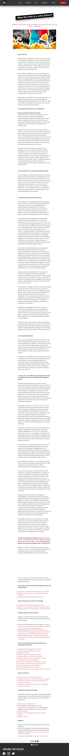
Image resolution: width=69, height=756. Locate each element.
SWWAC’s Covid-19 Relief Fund (26, 704)
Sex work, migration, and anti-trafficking (29, 665)
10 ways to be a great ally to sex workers (29, 651)
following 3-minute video (25, 549)
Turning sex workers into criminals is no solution (31, 663)
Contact (53, 2)
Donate (63, 2)
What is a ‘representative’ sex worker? (28, 667)
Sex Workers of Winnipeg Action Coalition (29, 649)
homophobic (33, 131)
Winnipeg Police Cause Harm (21, 24)
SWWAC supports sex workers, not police (29, 654)
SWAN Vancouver (23, 711)
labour (30, 433)
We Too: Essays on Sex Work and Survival (29, 677)
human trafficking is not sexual (37, 405)
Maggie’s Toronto (23, 716)
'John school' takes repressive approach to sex (31, 605)
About (20, 2)
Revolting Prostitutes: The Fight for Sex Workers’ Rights (33, 679)
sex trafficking (36, 431)
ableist (25, 131)
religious (20, 131)
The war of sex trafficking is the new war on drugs (32, 661)
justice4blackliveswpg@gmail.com (27, 707)
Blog (36, 2)
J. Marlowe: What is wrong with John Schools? (30, 597)
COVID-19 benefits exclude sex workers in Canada (32, 658)
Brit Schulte (35, 461)
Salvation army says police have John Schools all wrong (33, 607)
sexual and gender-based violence (34, 736)
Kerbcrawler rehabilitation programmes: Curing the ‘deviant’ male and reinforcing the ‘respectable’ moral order (34, 637)
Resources (28, 2)
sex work (45, 736)
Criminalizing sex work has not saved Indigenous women (34, 669)
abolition (23, 736)
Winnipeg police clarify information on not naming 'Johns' (34, 608)
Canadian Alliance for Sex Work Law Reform (30, 656)
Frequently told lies (23, 652)
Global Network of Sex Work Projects (28, 660)
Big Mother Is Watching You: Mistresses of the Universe (33, 591)
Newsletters (44, 2)
